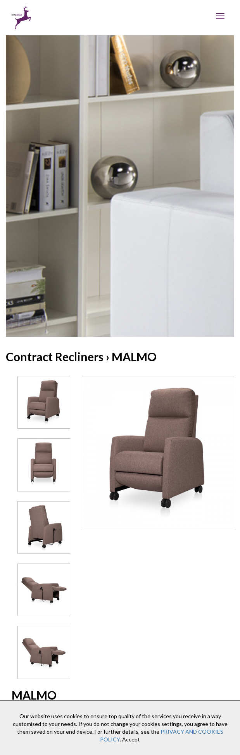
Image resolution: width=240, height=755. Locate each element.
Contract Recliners (55, 357)
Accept (131, 739)
